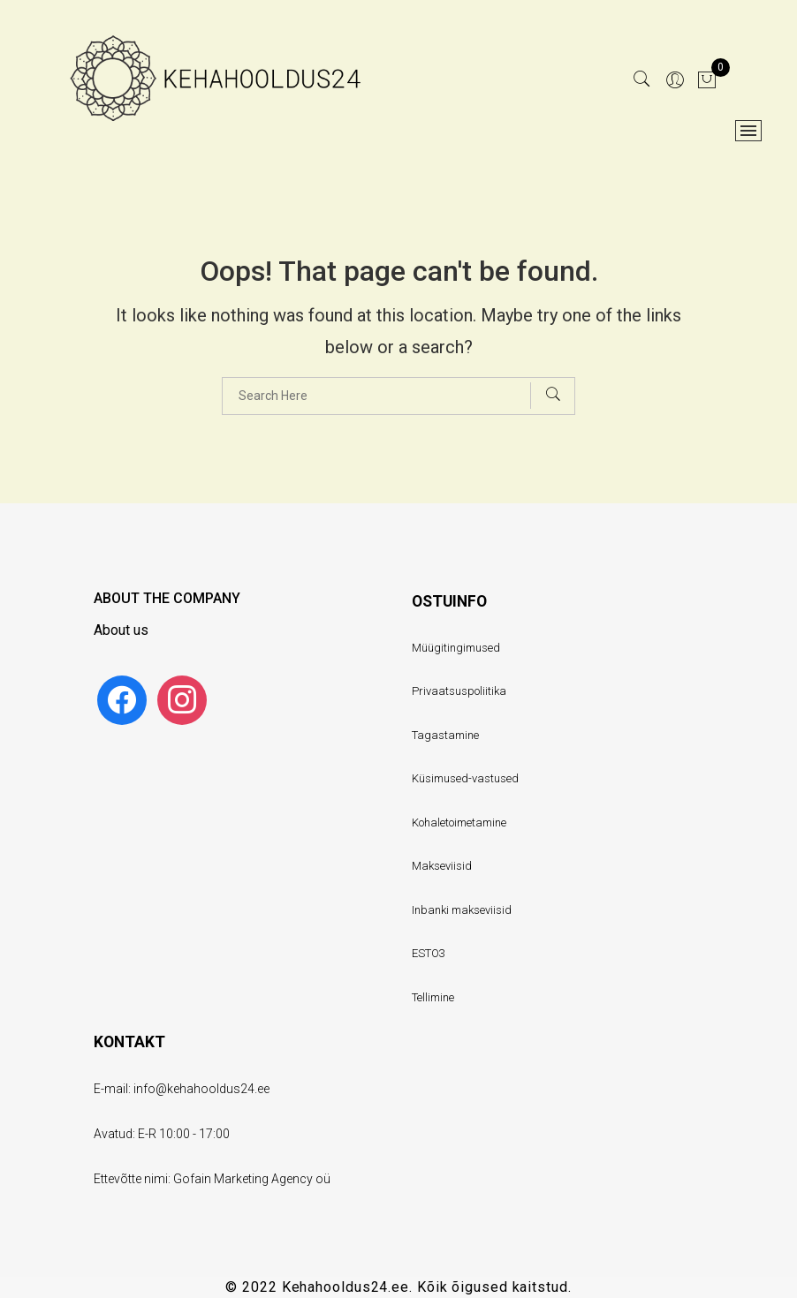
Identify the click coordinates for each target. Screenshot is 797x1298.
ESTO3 (428, 953)
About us (121, 630)
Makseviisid (442, 865)
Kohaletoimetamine (459, 822)
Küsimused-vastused (465, 778)
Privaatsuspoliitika (459, 691)
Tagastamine (445, 735)
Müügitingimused (456, 647)
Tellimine (433, 997)
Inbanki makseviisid (462, 910)
